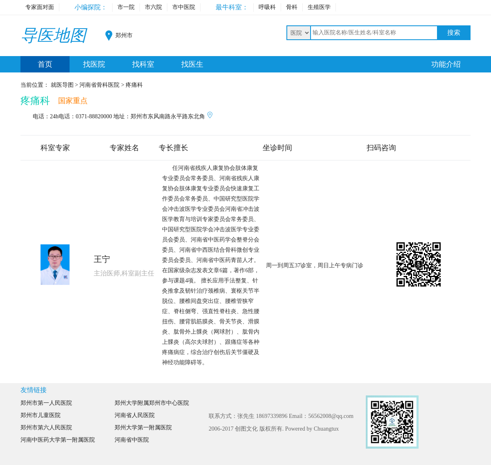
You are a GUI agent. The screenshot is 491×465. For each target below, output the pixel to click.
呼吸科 (267, 7)
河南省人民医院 (135, 415)
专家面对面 (39, 7)
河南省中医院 (132, 440)
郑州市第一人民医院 (46, 403)
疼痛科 (35, 100)
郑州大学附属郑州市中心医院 (152, 403)
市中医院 (183, 7)
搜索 (453, 32)
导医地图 (53, 35)
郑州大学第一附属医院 (143, 427)
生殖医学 (319, 7)
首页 (45, 64)
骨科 (291, 7)
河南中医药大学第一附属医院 (57, 440)
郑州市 (124, 35)
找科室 (143, 64)
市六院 (153, 7)
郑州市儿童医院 (40, 415)
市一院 (126, 7)
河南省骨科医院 (99, 85)
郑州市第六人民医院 (46, 427)
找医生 (192, 64)
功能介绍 (446, 64)
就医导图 (62, 85)
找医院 (94, 64)
